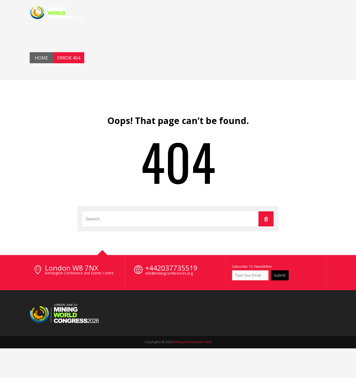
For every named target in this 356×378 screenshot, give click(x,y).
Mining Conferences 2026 (192, 342)
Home (41, 58)
